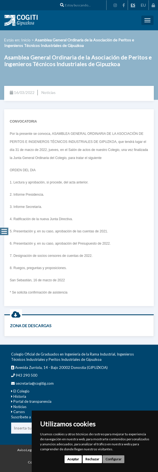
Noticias (19, 406)
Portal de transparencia (32, 401)
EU (143, 5)
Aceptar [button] (73, 459)
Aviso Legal (25, 450)
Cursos (19, 411)
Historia (19, 396)
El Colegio (21, 391)
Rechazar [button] (92, 459)
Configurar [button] (113, 459)
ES (133, 5)
